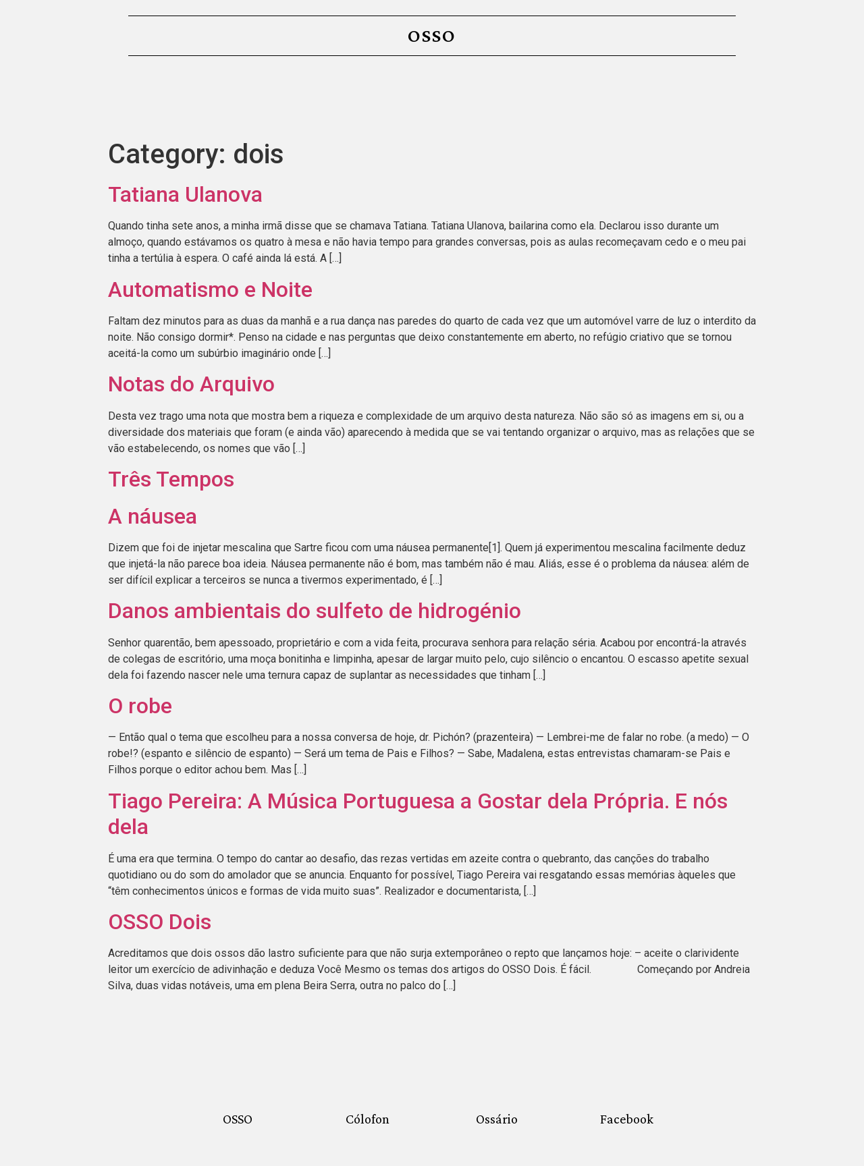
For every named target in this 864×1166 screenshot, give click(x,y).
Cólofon (367, 1118)
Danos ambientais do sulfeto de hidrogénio (314, 610)
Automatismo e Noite (210, 289)
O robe (140, 706)
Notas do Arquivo (191, 384)
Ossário (497, 1118)
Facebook (626, 1118)
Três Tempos (171, 479)
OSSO (432, 35)
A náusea (152, 516)
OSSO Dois (159, 922)
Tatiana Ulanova (185, 194)
